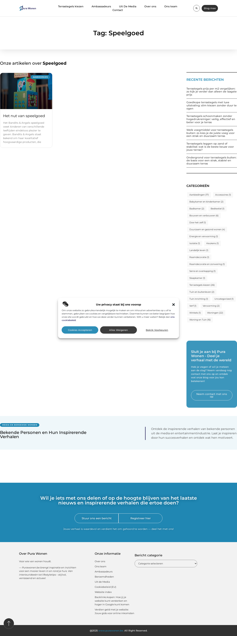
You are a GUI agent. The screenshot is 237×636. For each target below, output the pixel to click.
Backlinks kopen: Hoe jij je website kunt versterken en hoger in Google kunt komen (112, 601)
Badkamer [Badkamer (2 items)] (196, 208)
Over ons (150, 6)
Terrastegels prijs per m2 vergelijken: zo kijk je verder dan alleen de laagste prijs (211, 91)
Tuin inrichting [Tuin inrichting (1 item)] (198, 298)
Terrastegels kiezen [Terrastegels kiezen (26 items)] (202, 285)
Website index (103, 592)
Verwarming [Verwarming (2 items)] (211, 305)
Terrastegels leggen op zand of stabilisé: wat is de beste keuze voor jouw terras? (210, 146)
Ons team (170, 6)
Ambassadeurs (101, 6)
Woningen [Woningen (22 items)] (215, 312)
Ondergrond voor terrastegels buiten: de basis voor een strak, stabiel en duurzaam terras (211, 160)
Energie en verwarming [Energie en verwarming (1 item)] (203, 236)
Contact (117, 10)
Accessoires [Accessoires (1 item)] (223, 194)
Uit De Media (127, 6)
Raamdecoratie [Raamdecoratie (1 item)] (199, 257)
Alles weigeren (118, 330)
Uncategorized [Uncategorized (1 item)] (224, 298)
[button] (173, 304)
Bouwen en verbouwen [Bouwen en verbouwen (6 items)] (204, 215)
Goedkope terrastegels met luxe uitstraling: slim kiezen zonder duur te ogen (211, 105)
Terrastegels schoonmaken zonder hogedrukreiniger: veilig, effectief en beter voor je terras (210, 119)
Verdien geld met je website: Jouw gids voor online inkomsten (114, 611)
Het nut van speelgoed (24, 116)
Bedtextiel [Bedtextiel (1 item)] (217, 208)
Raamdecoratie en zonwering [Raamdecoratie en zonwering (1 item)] (207, 264)
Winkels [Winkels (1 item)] (195, 312)
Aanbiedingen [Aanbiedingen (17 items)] (199, 194)
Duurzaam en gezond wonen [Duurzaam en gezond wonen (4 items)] (207, 229)
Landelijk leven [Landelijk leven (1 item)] (198, 250)
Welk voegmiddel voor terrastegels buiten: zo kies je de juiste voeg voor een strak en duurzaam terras (210, 133)
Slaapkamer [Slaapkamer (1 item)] (197, 278)
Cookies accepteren (80, 330)
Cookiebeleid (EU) (105, 586)
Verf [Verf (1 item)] (192, 305)
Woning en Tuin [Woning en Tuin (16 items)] (200, 319)
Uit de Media (102, 581)
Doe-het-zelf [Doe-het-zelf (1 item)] (197, 222)
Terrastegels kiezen (71, 6)
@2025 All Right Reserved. (118, 630)
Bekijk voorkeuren (157, 330)
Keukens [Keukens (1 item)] (212, 243)
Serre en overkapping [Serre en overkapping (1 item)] (202, 271)
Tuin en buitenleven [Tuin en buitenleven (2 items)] (201, 292)
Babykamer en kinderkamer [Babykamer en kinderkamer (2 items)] (206, 201)
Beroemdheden (104, 576)
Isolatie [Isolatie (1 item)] (194, 243)
